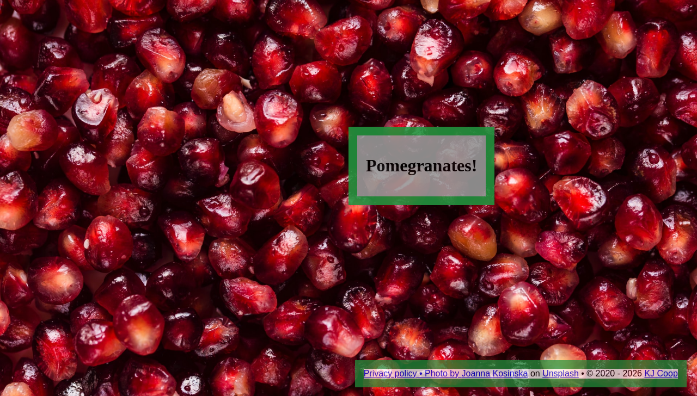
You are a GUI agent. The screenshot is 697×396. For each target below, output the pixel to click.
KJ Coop (660, 373)
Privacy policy (390, 373)
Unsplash (560, 373)
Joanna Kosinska (495, 373)
